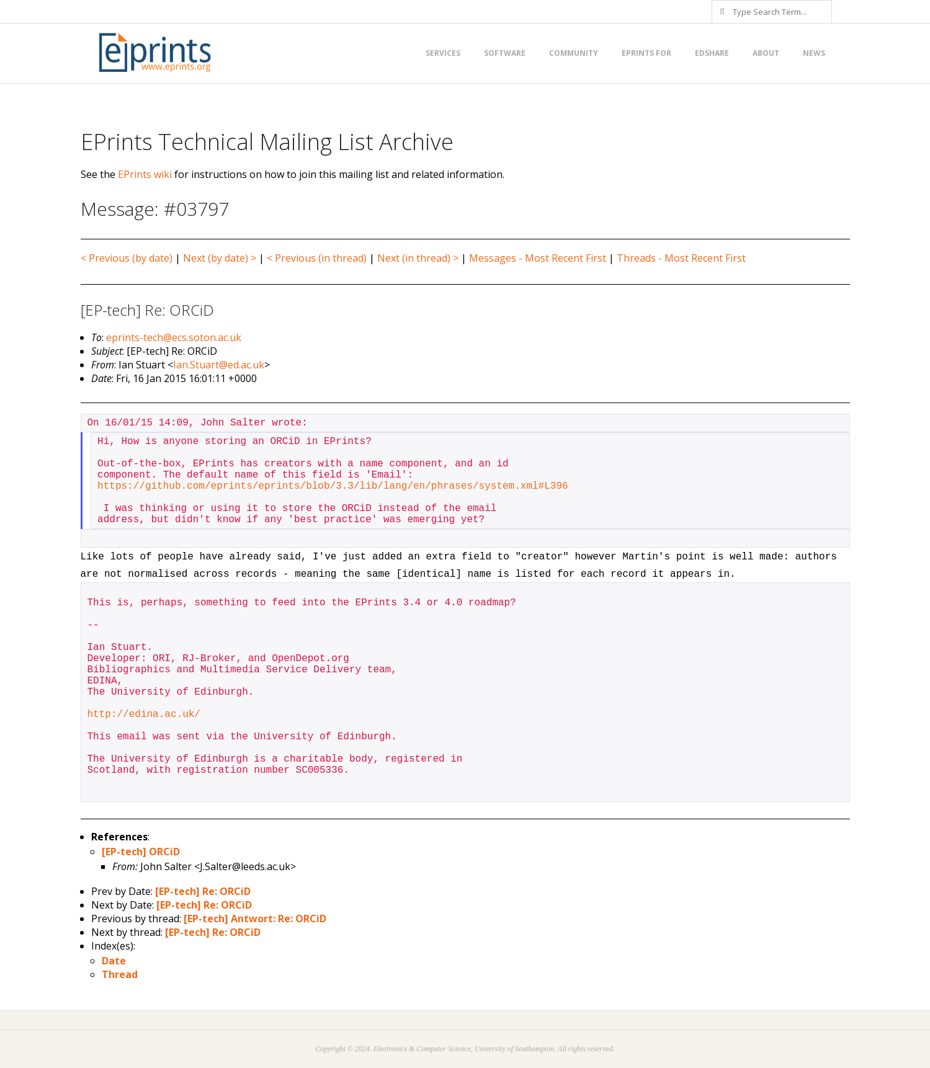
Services (443, 53)
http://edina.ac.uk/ (143, 714)
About (766, 53)
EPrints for (646, 53)
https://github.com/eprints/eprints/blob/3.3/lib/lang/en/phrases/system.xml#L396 (332, 486)
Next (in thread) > (417, 258)
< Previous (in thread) (317, 258)
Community (573, 53)
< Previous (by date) (126, 258)
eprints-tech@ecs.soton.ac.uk (173, 337)
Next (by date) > (219, 258)
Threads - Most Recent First (681, 258)
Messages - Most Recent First (537, 258)
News (814, 53)
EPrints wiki (145, 174)
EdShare (712, 53)
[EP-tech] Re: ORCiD (203, 891)
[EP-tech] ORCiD (141, 851)
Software (504, 53)
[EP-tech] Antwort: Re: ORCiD (255, 918)
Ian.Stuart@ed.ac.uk (218, 365)
